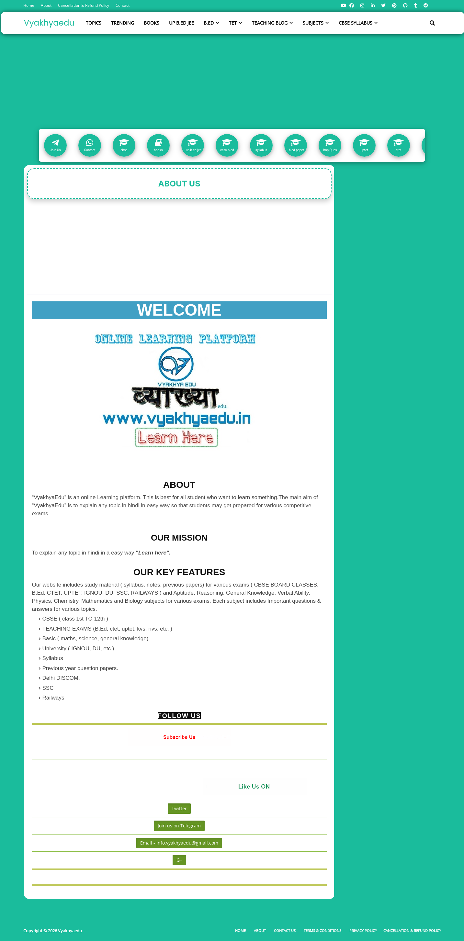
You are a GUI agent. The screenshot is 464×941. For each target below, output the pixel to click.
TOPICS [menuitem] (93, 23)
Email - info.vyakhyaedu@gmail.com (179, 843)
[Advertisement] (232, 80)
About (46, 5)
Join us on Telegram (179, 826)
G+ (179, 860)
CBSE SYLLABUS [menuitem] (355, 23)
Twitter (179, 808)
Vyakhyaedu (49, 22)
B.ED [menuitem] (209, 23)
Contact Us (285, 930)
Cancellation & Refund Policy (83, 5)
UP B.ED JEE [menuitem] (181, 23)
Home (28, 5)
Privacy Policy (363, 930)
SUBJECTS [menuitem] (313, 23)
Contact (123, 5)
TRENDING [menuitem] (122, 23)
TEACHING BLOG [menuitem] (270, 23)
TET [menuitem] (233, 23)
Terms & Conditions (322, 930)
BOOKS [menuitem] (151, 23)
